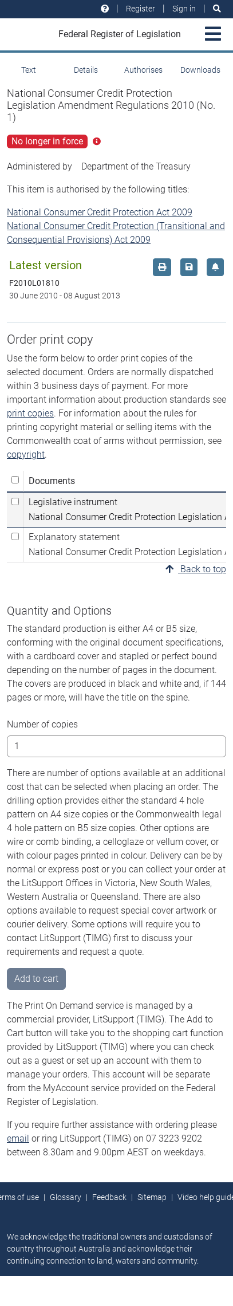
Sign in (184, 8)
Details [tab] (86, 69)
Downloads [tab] (200, 69)
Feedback (109, 1197)
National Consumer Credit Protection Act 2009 (99, 212)
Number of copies (42, 724)
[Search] (217, 9)
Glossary (65, 1197)
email (18, 1138)
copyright (26, 454)
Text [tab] (28, 69)
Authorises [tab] (143, 69)
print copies (30, 413)
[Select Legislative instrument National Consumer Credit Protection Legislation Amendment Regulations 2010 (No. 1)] (15, 501)
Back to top (195, 569)
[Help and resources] (105, 9)
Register (140, 8)
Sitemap (152, 1197)
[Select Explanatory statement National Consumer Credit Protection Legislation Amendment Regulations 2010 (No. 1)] (15, 536)
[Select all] (15, 479)
